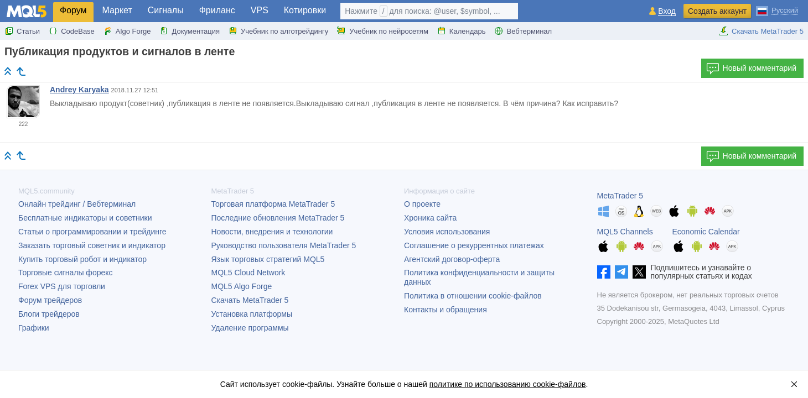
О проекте (422, 204)
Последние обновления (278, 217)
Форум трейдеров (50, 300)
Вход (667, 11)
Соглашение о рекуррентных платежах (474, 245)
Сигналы (166, 10)
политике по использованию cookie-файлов (507, 384)
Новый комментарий (751, 68)
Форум (73, 10)
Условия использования (447, 231)
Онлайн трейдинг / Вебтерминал (77, 204)
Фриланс (217, 10)
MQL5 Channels (625, 231)
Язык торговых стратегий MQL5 (268, 259)
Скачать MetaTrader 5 (761, 31)
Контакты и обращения (445, 309)
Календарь (461, 31)
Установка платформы (251, 314)
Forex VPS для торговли (61, 286)
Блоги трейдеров (49, 314)
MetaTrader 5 (620, 195)
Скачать (250, 300)
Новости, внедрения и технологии (272, 231)
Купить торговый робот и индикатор (82, 259)
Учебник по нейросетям (382, 31)
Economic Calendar (706, 231)
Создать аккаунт (717, 11)
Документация (189, 31)
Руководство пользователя (283, 245)
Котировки (305, 10)
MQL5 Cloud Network (248, 272)
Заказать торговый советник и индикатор (91, 245)
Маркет (117, 10)
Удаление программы (250, 327)
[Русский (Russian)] (777, 10)
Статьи (22, 31)
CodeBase (72, 31)
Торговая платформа (273, 204)
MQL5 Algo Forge (241, 286)
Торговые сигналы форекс (65, 272)
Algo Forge (127, 31)
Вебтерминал (523, 31)
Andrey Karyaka (79, 89)
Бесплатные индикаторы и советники (85, 217)
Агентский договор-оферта (452, 259)
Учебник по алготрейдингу (278, 31)
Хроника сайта (430, 217)
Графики (33, 327)
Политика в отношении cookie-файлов (473, 295)
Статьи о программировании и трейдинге (92, 231)
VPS (259, 10)
